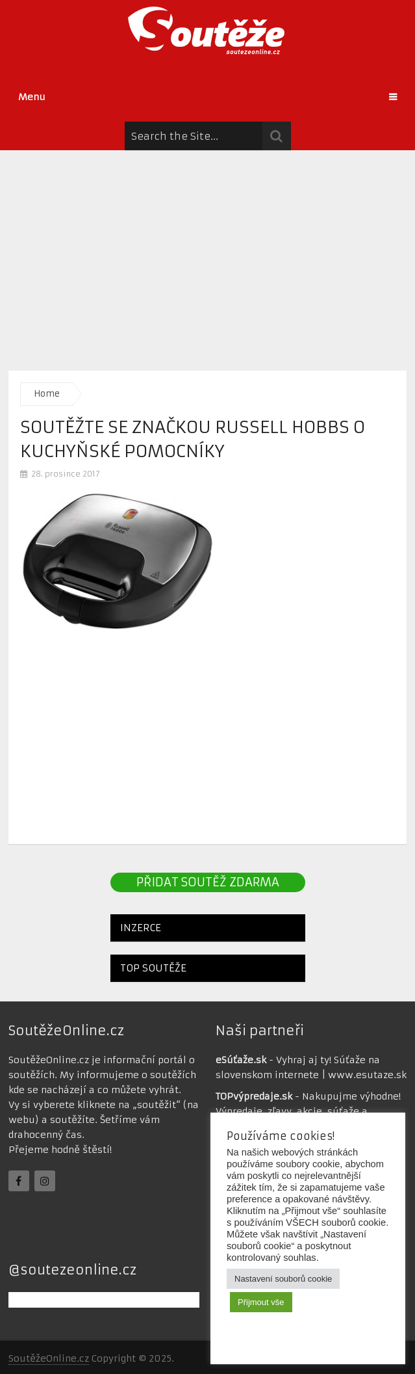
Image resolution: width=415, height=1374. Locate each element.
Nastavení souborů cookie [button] (283, 1279)
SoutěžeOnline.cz (48, 1358)
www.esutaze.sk (367, 1075)
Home (47, 393)
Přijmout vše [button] (261, 1302)
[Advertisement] (207, 257)
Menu (31, 97)
